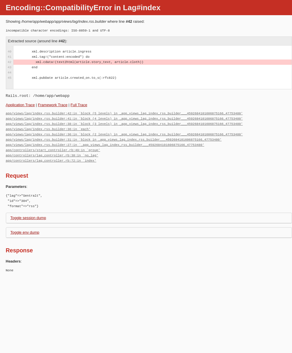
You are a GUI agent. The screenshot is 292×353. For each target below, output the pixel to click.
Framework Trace (52, 105)
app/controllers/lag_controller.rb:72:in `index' (51, 160)
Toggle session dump (28, 218)
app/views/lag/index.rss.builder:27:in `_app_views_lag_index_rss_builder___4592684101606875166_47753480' (105, 145)
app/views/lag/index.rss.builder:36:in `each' (48, 129)
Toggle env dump (25, 232)
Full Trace (79, 105)
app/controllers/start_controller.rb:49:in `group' (53, 150)
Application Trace (20, 105)
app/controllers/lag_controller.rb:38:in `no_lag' (52, 155)
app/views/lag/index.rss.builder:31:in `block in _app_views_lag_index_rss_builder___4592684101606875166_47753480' (114, 139)
